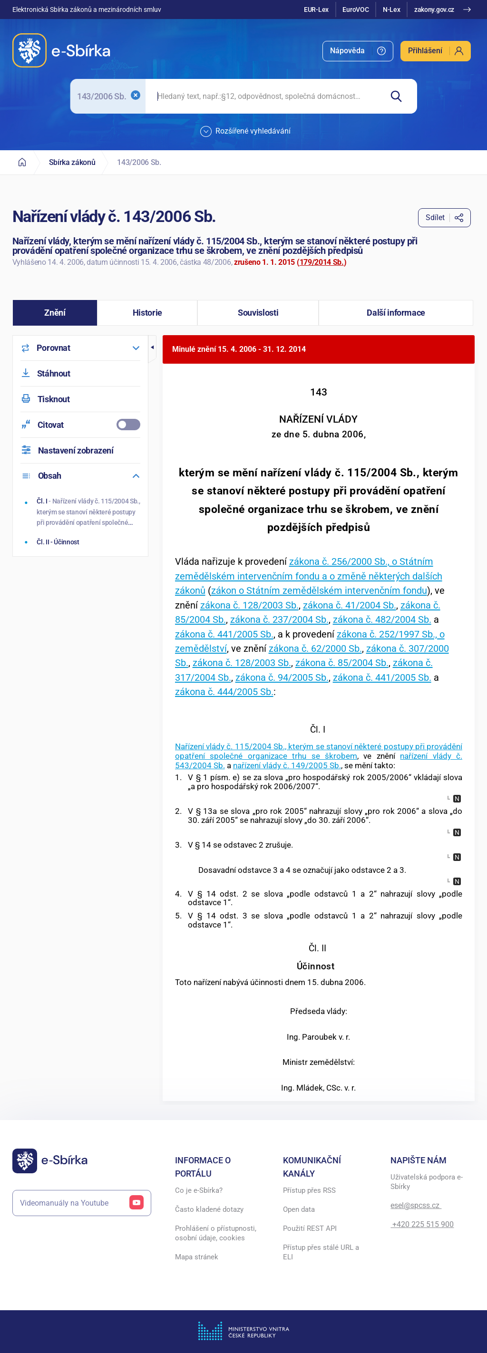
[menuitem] (357, 51)
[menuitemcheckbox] (80, 424)
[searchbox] (264, 96)
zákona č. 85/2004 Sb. (342, 662)
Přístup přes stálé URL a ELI (321, 1252)
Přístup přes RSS (309, 1190)
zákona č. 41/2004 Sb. (349, 605)
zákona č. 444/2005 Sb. (224, 691)
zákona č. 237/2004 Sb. (279, 619)
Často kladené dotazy (209, 1209)
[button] (55, 313)
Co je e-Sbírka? (199, 1190)
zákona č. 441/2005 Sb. (224, 634)
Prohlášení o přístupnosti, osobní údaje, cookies (215, 1233)
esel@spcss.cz (415, 1205)
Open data (299, 1209)
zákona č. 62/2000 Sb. (315, 648)
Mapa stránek (196, 1257)
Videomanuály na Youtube (82, 1203)
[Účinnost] (81, 542)
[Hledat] (399, 96)
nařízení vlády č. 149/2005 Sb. (287, 765)
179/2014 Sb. (322, 262)
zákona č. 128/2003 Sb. (249, 605)
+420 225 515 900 (422, 1224)
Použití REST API (310, 1228)
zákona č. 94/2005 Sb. (282, 677)
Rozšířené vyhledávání (245, 131)
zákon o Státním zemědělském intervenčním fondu (319, 590)
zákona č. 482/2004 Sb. (382, 619)
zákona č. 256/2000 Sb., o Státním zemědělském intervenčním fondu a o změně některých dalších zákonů (308, 576)
